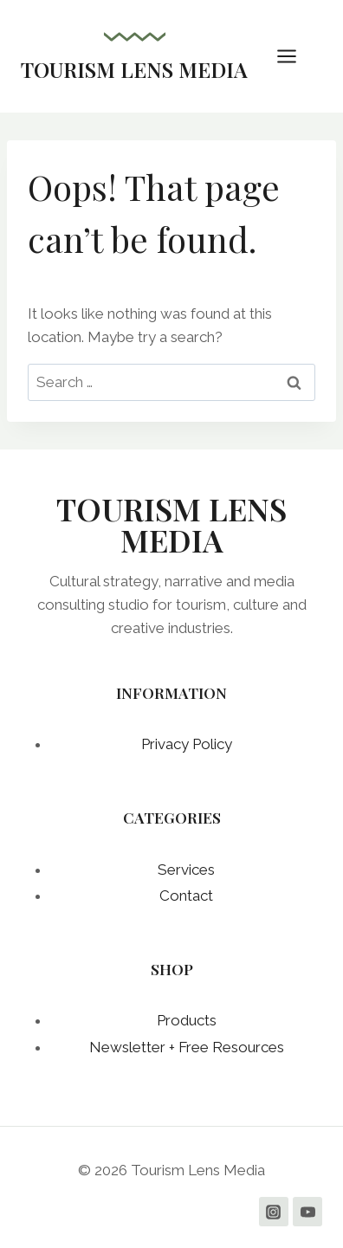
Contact (186, 895)
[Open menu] (295, 56)
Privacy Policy (186, 744)
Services (186, 869)
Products (187, 1020)
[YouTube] (307, 1211)
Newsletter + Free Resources (186, 1047)
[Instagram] (273, 1211)
